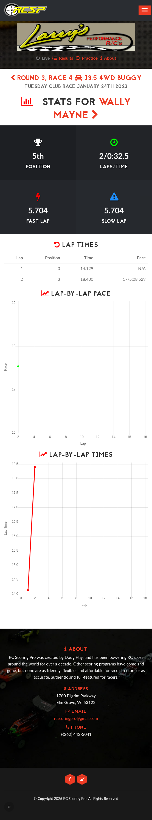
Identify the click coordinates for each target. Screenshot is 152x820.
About (108, 57)
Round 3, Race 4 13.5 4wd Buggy (76, 78)
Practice (87, 57)
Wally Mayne (92, 109)
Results (62, 57)
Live (43, 57)
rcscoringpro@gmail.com (76, 718)
